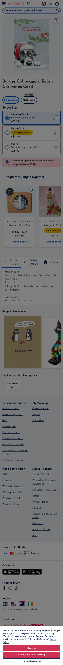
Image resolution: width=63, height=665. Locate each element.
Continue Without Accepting (31, 655)
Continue (31, 648)
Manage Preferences (31, 661)
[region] (31, 645)
